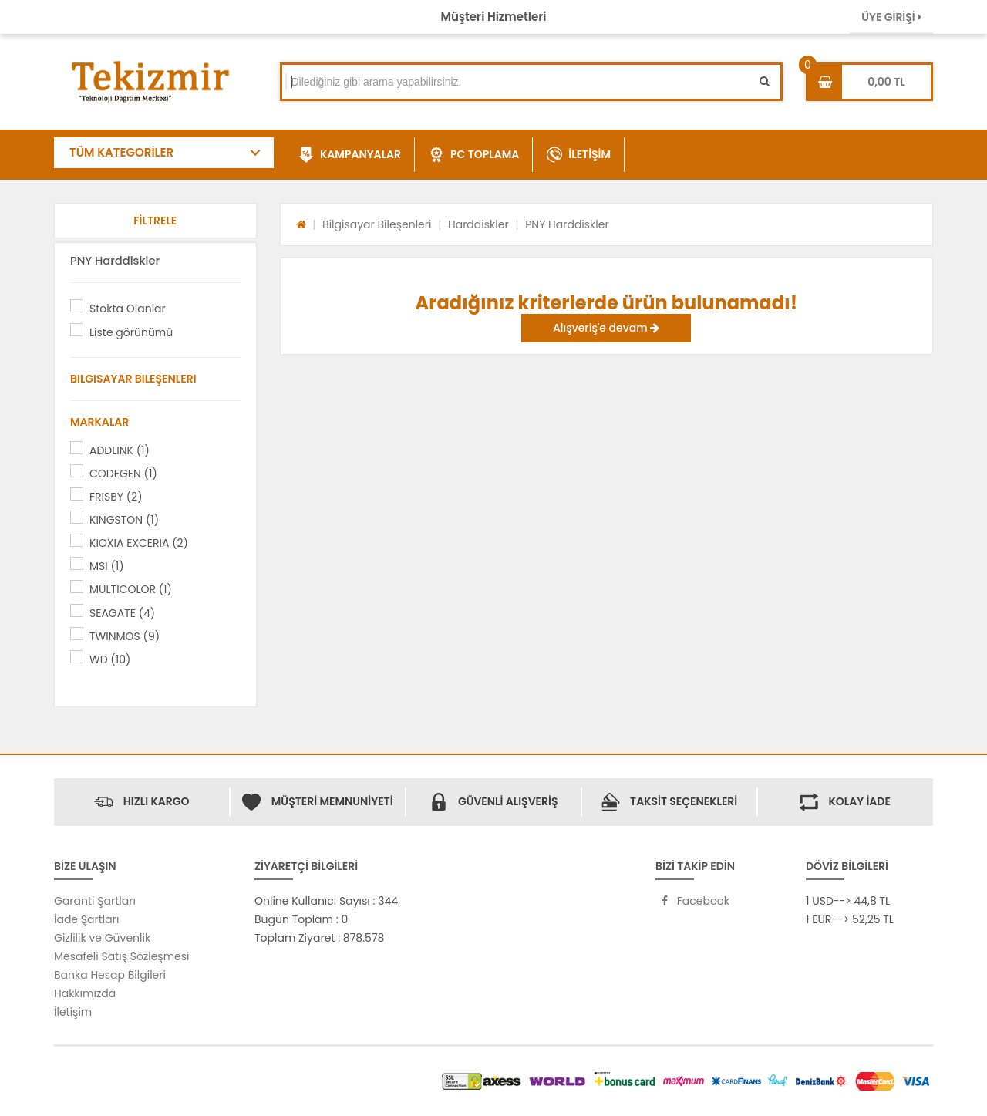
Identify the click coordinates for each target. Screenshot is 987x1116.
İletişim (73, 1012)
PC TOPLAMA (474, 155)
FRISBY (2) (116, 496)
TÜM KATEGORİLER (121, 152)
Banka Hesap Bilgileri (110, 975)
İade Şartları (86, 919)
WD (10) (109, 659)
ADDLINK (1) (119, 450)
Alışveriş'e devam (606, 327)
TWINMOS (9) (124, 636)
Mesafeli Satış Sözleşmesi (122, 956)
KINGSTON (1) (124, 520)
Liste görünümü (131, 332)
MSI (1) (106, 566)
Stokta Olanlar (127, 308)
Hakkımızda (85, 993)
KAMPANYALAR (349, 155)
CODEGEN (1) (123, 473)
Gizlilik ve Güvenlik (102, 938)
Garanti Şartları (95, 901)
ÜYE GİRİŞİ (891, 17)
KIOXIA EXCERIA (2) (138, 543)
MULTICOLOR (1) (130, 589)
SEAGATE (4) (122, 613)
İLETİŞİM (579, 155)
